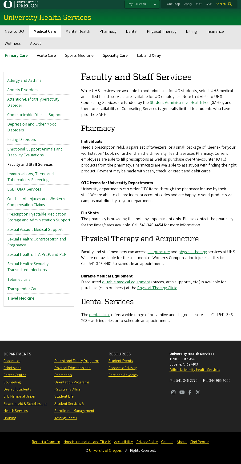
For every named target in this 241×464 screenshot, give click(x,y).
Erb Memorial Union (19, 396)
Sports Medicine (79, 55)
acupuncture (159, 252)
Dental (131, 31)
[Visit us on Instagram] (173, 392)
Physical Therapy (162, 31)
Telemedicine (19, 279)
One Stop (173, 4)
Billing (191, 31)
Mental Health (77, 31)
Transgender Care (23, 289)
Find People (199, 441)
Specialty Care (115, 55)
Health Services (16, 410)
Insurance (215, 31)
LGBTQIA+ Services (24, 189)
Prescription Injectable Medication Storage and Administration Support (38, 217)
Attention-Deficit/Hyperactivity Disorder (33, 102)
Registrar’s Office (67, 389)
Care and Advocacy (123, 375)
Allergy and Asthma (24, 80)
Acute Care (46, 55)
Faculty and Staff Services (30, 164)
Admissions (12, 367)
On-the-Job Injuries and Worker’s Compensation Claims (36, 202)
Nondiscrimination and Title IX (87, 441)
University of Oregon (105, 450)
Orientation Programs (71, 382)
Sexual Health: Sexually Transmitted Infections (27, 267)
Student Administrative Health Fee (179, 103)
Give (209, 4)
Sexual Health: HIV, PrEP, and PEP (36, 254)
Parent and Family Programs (76, 360)
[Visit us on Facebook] (190, 392)
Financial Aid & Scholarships (25, 403)
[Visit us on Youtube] (182, 392)
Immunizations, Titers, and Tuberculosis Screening (30, 177)
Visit (198, 4)
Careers (167, 441)
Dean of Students (17, 389)
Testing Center (65, 418)
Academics (12, 360)
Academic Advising (122, 367)
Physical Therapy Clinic (157, 288)
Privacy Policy (147, 441)
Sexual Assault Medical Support (35, 229)
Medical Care (44, 31)
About (35, 43)
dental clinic (99, 315)
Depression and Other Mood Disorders (32, 127)
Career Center (15, 375)
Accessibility (123, 441)
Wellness (13, 43)
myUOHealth (137, 4)
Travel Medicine (20, 298)
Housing (10, 418)
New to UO (14, 31)
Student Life (64, 396)
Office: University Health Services (194, 369)
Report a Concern (46, 441)
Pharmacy (108, 31)
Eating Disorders (21, 139)
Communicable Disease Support (35, 115)
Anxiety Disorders (22, 90)
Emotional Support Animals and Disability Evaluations (35, 152)
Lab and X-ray (149, 55)
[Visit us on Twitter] (197, 392)
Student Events (120, 360)
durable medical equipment (126, 282)
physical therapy (192, 252)
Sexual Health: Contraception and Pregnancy (36, 242)
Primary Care (16, 55)
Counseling (12, 382)
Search (221, 4)
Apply (188, 4)
